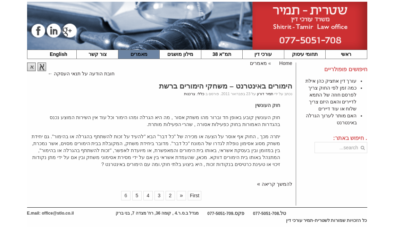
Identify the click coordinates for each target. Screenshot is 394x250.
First (194, 195)
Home (285, 63)
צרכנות (189, 94)
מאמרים (258, 63)
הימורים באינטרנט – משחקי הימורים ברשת (225, 86)
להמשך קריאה (277, 184)
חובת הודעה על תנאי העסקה (84, 73)
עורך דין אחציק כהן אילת (331, 81)
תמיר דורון (265, 94)
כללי (201, 94)
